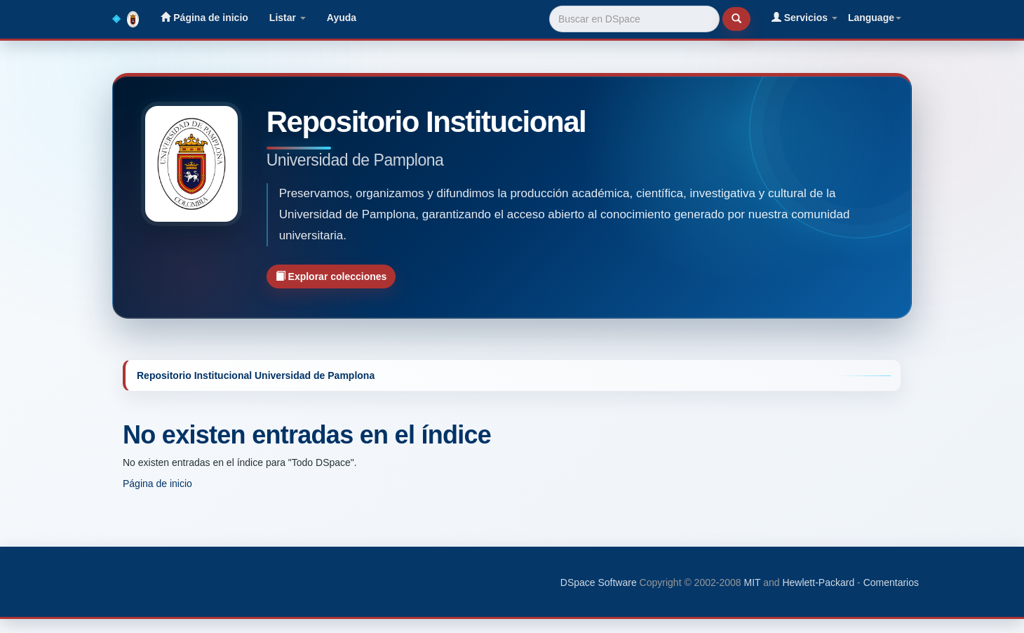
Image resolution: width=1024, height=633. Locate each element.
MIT (751, 582)
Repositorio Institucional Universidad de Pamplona (256, 375)
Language (874, 17)
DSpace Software (598, 582)
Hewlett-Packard (818, 582)
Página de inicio (204, 17)
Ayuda (341, 17)
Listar (287, 17)
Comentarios (891, 582)
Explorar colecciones (331, 276)
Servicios (804, 17)
